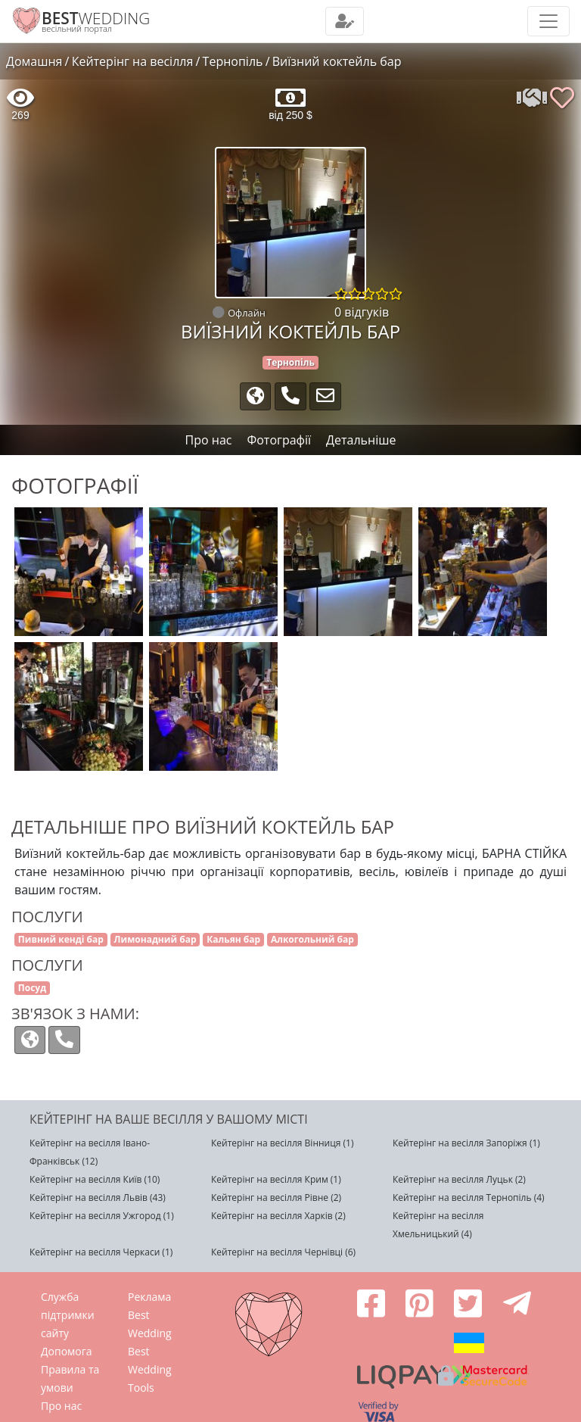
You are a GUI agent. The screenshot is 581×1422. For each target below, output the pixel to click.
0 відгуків (361, 312)
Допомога (66, 1351)
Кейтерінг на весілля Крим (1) (276, 1179)
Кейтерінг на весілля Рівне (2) (276, 1197)
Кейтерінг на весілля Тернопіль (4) (469, 1197)
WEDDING (96, 18)
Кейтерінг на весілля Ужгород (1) (102, 1215)
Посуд (32, 987)
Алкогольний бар (312, 939)
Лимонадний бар (155, 939)
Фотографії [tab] (279, 440)
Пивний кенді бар (61, 939)
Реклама (149, 1296)
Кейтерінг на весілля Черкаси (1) (101, 1252)
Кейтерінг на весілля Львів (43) (98, 1197)
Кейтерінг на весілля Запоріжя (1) (466, 1143)
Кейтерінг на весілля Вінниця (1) (282, 1143)
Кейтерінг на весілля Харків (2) (278, 1215)
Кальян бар (233, 939)
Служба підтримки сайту (68, 1314)
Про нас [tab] (208, 440)
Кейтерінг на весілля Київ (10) (95, 1179)
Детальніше (361, 440)
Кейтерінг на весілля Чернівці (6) (283, 1252)
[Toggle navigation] (344, 21)
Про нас (61, 1406)
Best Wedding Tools (150, 1369)
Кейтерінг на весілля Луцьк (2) (459, 1179)
